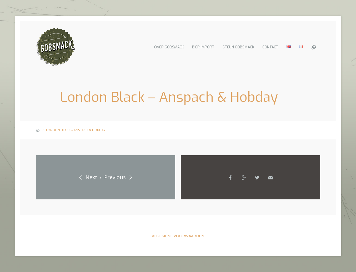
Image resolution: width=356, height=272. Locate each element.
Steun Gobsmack (238, 47)
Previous (119, 177)
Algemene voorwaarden (178, 235)
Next (87, 177)
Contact (270, 47)
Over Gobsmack (169, 47)
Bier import (203, 47)
